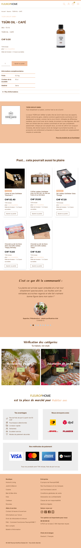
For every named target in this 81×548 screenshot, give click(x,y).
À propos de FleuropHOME (49, 482)
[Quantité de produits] (5, 63)
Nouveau (9, 504)
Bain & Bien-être (11, 493)
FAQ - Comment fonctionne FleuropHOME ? (21, 522)
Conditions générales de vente (51, 493)
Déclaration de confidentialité (50, 497)
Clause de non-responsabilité (50, 500)
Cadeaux (9, 500)
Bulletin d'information (13, 529)
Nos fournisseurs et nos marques (51, 486)
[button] (30, 325)
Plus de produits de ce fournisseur (68, 138)
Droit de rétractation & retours (16, 518)
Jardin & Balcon (11, 486)
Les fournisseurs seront (48, 489)
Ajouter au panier (19, 63)
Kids (7, 497)
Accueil (3, 11)
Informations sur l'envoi (14, 515)
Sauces (9, 11)
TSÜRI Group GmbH (8, 16)
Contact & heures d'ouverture (16, 511)
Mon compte (10, 526)
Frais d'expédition (9, 49)
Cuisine (8, 489)
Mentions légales (46, 504)
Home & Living (11, 482)
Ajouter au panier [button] (11, 213)
